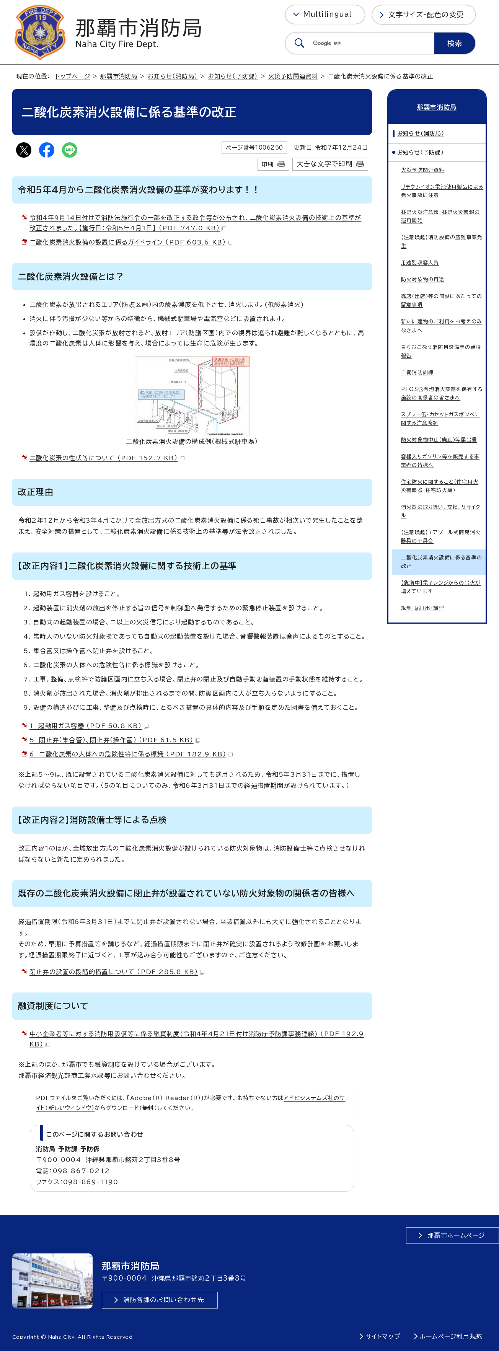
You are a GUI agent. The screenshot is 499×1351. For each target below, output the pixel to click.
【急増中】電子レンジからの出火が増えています (441, 586)
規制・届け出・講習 (422, 607)
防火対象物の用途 (423, 279)
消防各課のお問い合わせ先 (163, 1300)
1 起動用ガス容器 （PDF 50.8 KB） (88, 726)
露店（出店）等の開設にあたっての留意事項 (441, 300)
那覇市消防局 (118, 76)
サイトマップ (383, 1336)
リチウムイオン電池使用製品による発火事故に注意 (442, 190)
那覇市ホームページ (456, 1235)
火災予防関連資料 (293, 76)
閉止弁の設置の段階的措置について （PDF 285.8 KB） (116, 972)
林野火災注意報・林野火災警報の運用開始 (440, 216)
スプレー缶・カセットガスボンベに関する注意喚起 (440, 418)
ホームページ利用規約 (451, 1336)
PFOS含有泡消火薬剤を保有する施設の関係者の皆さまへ (442, 392)
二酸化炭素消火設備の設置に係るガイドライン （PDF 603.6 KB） (130, 242)
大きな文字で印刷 (325, 164)
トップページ (72, 76)
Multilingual (327, 14)
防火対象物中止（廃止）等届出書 (439, 439)
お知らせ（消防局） (173, 76)
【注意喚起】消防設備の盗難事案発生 (442, 241)
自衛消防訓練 (417, 371)
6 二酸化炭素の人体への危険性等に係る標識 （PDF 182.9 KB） (131, 754)
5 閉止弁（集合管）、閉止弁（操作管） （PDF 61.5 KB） (114, 740)
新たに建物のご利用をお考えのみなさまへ (441, 325)
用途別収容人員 (420, 262)
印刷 (267, 164)
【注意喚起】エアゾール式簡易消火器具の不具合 (441, 536)
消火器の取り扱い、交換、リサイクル (440, 511)
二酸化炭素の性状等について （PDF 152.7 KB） (106, 458)
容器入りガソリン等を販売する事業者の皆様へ (440, 460)
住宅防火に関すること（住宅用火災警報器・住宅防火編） (439, 485)
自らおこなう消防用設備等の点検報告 (441, 350)
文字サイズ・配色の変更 (426, 14)
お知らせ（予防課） (233, 76)
